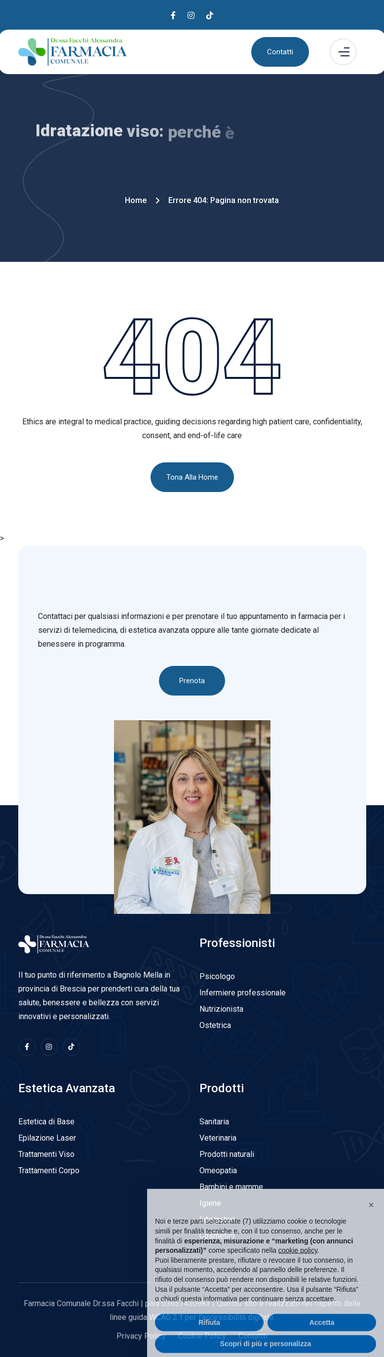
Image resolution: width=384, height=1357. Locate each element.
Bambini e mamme (231, 1187)
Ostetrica (215, 1025)
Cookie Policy (202, 1336)
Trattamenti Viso (46, 1154)
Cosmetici (216, 1235)
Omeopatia (218, 1170)
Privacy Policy (141, 1336)
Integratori (217, 1219)
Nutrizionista (221, 1009)
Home (136, 200)
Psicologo (217, 976)
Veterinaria (217, 1138)
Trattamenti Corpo (48, 1170)
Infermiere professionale (242, 992)
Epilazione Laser (47, 1138)
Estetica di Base (46, 1121)
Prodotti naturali (226, 1154)
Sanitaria (214, 1121)
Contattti (253, 1336)
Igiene (210, 1203)
